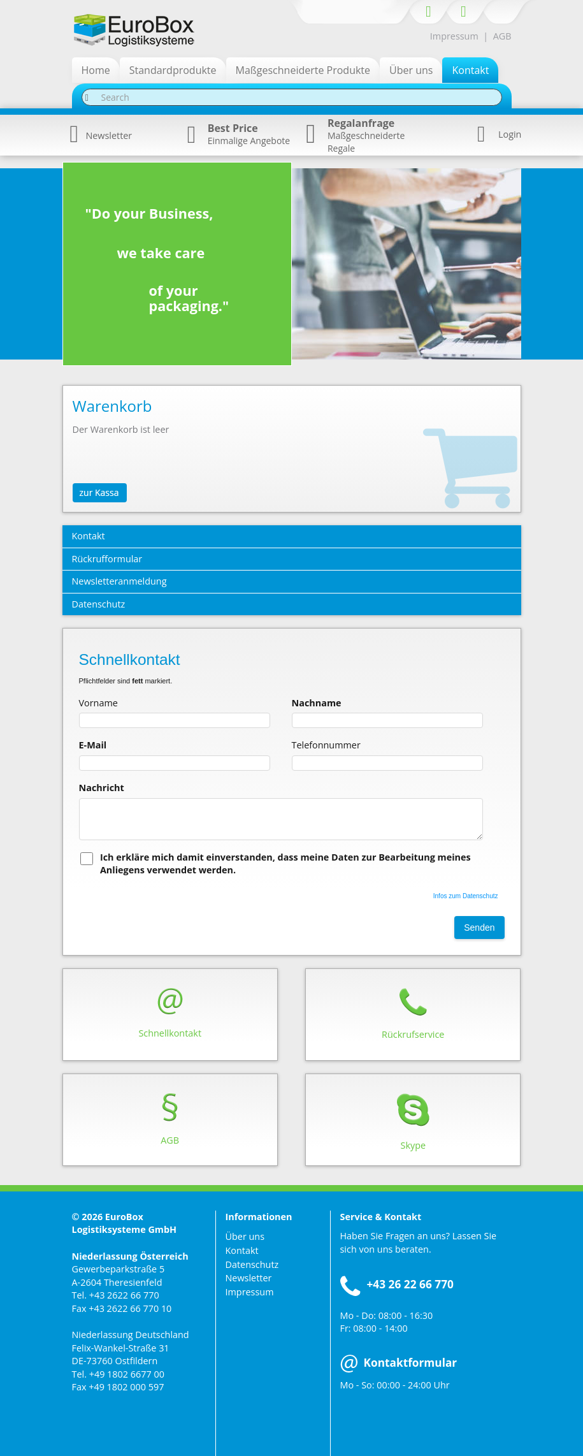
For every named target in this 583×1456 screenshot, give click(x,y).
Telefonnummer (326, 745)
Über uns (245, 1236)
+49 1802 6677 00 (126, 1374)
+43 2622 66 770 (124, 1295)
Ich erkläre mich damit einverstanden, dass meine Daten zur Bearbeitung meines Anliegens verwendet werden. (285, 864)
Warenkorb (112, 405)
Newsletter (101, 135)
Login (509, 134)
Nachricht (101, 788)
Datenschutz (252, 1264)
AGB (502, 36)
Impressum (454, 36)
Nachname (317, 703)
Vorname (98, 703)
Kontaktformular (398, 1362)
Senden (479, 927)
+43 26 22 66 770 (410, 1284)
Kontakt (242, 1250)
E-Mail (93, 745)
